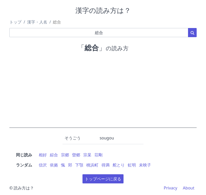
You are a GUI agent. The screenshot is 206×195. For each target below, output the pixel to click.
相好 (43, 155)
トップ (15, 22)
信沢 (43, 165)
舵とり (119, 165)
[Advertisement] (103, 92)
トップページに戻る (103, 179)
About (188, 188)
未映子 (145, 165)
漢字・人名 (37, 22)
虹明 (132, 165)
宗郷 (65, 155)
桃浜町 (92, 165)
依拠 (54, 165)
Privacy (170, 188)
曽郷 (76, 155)
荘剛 (98, 155)
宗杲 (87, 155)
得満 (105, 165)
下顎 (79, 165)
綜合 (54, 155)
